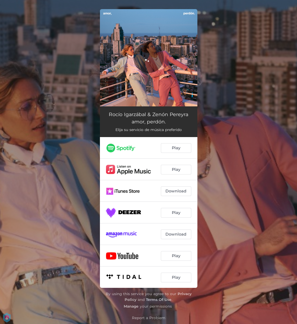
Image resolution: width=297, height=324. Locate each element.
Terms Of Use (158, 299)
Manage (131, 306)
